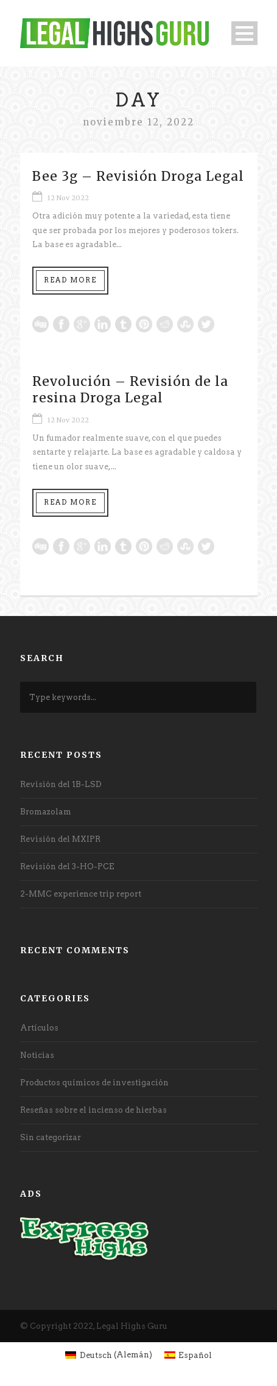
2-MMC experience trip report (80, 893)
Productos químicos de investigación (94, 1082)
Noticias (37, 1055)
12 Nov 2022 (68, 198)
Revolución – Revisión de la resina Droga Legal (130, 389)
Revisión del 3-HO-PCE (67, 866)
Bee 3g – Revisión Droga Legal (138, 176)
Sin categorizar (50, 1137)
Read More (70, 280)
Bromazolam (45, 811)
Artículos (39, 1027)
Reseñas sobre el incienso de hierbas (93, 1110)
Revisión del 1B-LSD (61, 784)
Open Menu (244, 33)
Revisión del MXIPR (60, 839)
